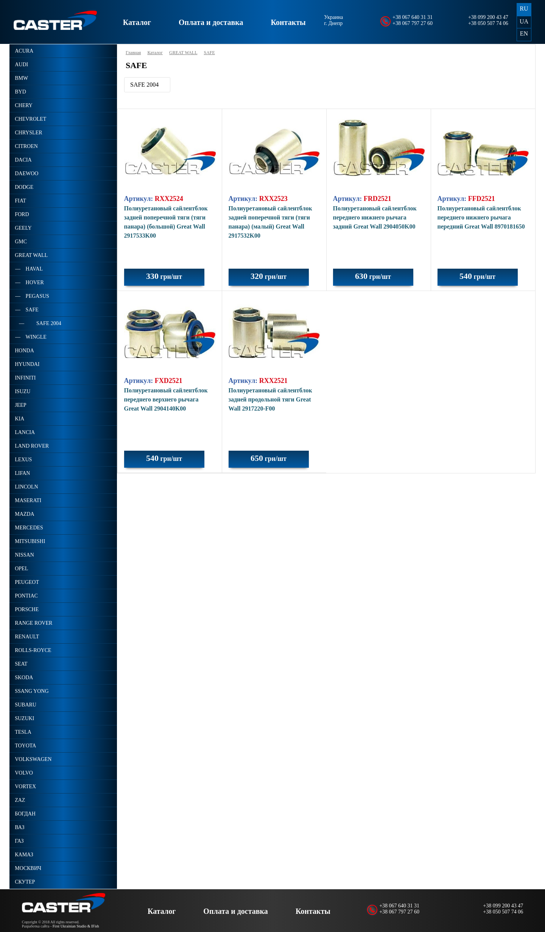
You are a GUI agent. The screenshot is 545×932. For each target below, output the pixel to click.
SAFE (209, 52)
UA (524, 21)
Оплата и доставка (211, 22)
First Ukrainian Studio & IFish (76, 926)
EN (524, 33)
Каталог (137, 22)
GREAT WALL (183, 52)
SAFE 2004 (144, 84)
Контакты (288, 22)
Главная (133, 52)
